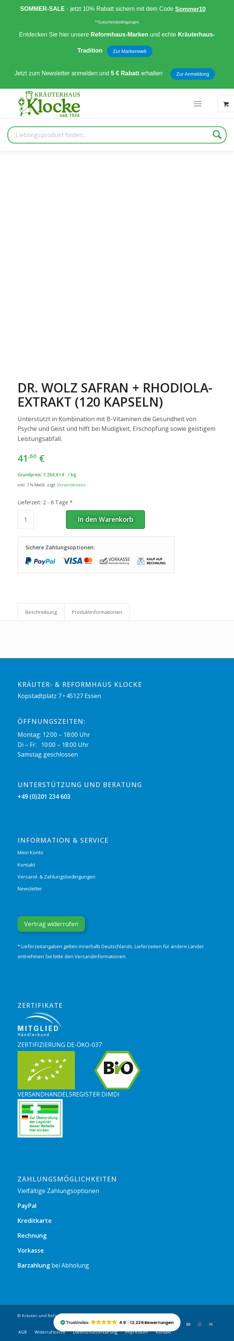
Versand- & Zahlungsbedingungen (56, 876)
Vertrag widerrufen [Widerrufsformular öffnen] (51, 924)
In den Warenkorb (105, 519)
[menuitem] (198, 104)
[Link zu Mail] (210, 1324)
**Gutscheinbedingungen (117, 22)
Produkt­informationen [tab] (97, 612)
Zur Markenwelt (129, 51)
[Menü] (198, 104)
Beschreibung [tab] (41, 612)
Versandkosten (71, 485)
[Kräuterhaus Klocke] (50, 104)
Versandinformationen (100, 956)
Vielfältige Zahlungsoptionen (58, 1191)
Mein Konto (30, 852)
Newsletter (30, 888)
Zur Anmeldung (192, 74)
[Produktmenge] (26, 519)
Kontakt (26, 864)
